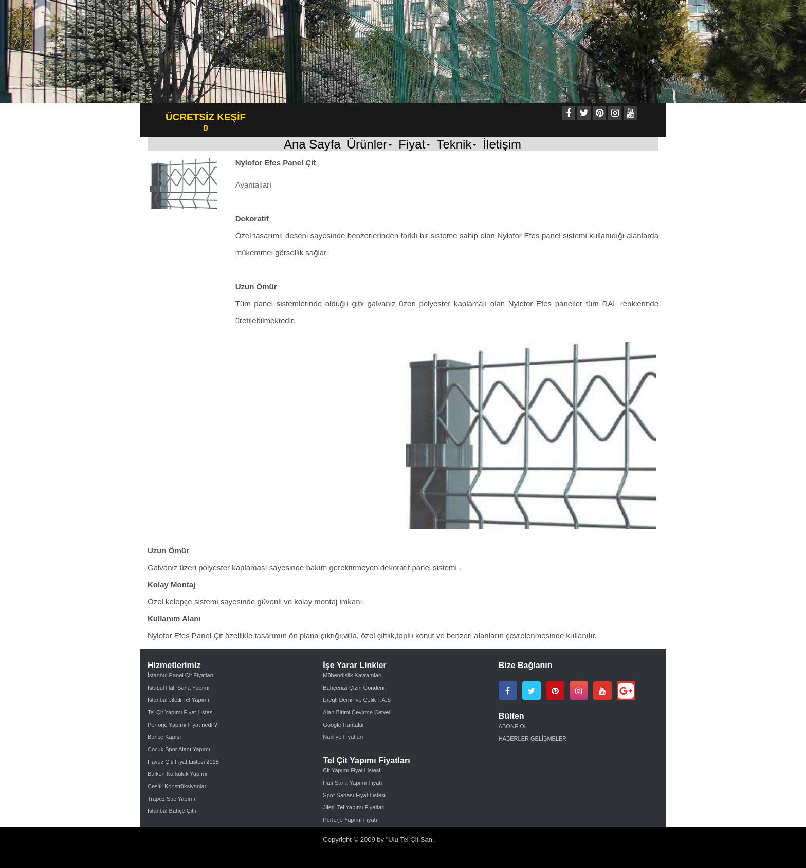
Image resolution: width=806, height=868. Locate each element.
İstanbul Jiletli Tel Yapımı (178, 700)
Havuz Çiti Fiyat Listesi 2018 (183, 762)
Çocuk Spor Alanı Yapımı (179, 749)
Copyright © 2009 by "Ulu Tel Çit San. (378, 839)
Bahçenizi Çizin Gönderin (355, 688)
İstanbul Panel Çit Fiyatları (180, 675)
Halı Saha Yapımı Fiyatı (352, 783)
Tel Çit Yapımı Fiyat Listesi (181, 712)
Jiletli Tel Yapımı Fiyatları (353, 807)
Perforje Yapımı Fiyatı (350, 820)
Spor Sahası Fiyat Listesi (354, 795)
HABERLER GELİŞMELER (533, 738)
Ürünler (370, 144)
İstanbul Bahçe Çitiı (172, 811)
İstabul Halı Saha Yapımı (179, 688)
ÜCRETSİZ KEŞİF (206, 117)
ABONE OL (513, 726)
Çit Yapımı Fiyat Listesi (351, 770)
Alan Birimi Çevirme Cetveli (357, 712)
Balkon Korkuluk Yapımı (177, 774)
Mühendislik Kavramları (352, 675)
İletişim (502, 144)
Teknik (456, 144)
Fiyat (414, 144)
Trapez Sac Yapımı (171, 799)
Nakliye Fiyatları (343, 737)
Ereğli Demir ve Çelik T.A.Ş (357, 700)
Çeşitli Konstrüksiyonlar (177, 786)
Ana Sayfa (312, 144)
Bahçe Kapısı (164, 737)
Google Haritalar (343, 725)
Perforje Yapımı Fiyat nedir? (182, 725)
